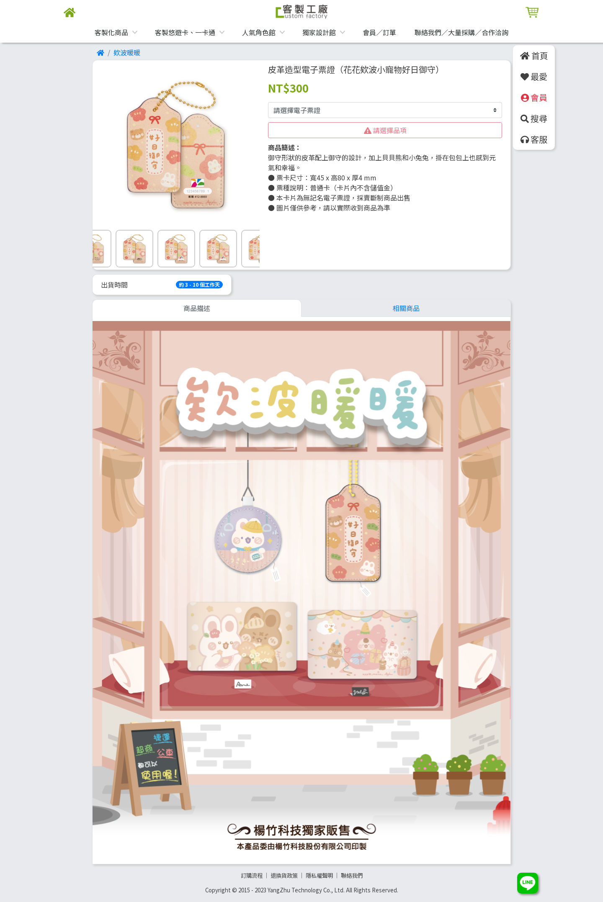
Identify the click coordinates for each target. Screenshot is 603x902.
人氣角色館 (259, 32)
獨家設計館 (319, 32)
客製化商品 (111, 32)
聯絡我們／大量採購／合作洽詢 (461, 32)
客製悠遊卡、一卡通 (185, 32)
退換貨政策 (284, 875)
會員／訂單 (379, 32)
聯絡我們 (352, 875)
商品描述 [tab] (196, 308)
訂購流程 (252, 875)
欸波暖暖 (126, 52)
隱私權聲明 (319, 875)
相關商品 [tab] (406, 308)
